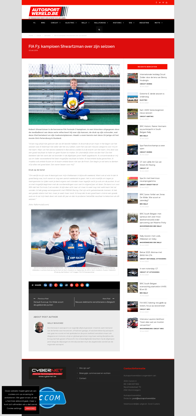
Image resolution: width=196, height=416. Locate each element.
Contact (82, 378)
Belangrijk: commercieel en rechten (94, 373)
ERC (154, 242)
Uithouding (161, 259)
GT (147, 168)
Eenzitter (47, 35)
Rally (84, 23)
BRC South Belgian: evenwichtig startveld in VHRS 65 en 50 (153, 286)
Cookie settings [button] (14, 408)
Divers (149, 84)
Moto (157, 23)
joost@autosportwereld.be (144, 398)
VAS (130, 23)
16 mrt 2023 (144, 86)
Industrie (144, 23)
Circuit (54, 23)
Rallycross (100, 23)
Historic (117, 23)
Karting (149, 116)
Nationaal (151, 259)
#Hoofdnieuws (146, 226)
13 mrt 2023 (144, 312)
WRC (43, 23)
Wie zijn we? (84, 368)
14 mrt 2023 (144, 207)
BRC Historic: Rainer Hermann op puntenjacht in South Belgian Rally (153, 129)
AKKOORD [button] (30, 408)
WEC (148, 309)
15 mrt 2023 (144, 103)
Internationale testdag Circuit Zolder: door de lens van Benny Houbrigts (153, 77)
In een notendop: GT (149, 269)
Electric (70, 23)
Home (31, 35)
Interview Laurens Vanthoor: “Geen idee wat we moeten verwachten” (152, 322)
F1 (35, 23)
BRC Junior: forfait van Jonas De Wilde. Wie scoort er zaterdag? (152, 197)
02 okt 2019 (33, 50)
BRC (141, 136)
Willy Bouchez (55, 323)
